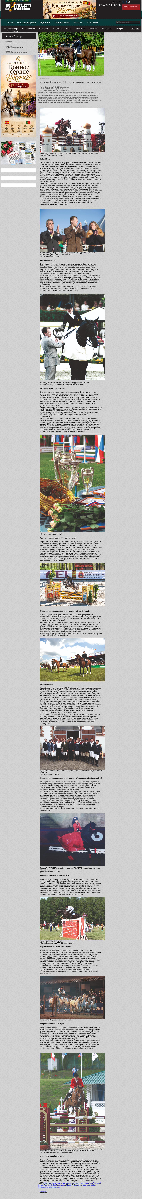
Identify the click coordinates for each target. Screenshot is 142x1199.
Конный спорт (12, 28)
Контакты (92, 22)
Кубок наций (96, 1183)
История (119, 28)
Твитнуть (43, 1192)
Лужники (47, 1185)
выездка (61, 1183)
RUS (133, 29)
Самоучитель (57, 28)
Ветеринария (107, 28)
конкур (55, 1183)
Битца (40, 1185)
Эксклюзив (80, 28)
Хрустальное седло (73, 1183)
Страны (69, 28)
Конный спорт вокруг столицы (15, 48)
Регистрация (133, 6)
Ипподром (43, 28)
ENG (137, 29)
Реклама (78, 22)
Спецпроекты (62, 22)
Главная (11, 22)
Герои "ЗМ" (93, 28)
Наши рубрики (27, 22)
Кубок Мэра (47, 1183)
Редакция (45, 22)
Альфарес (86, 1185)
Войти (125, 6)
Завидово (77, 1185)
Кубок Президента (58, 1185)
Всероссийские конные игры (49, 1187)
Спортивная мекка (12, 43)
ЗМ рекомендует (13, 31)
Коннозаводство (28, 28)
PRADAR (69, 1185)
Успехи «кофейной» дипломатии (16, 52)
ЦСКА (93, 1185)
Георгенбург (85, 1183)
